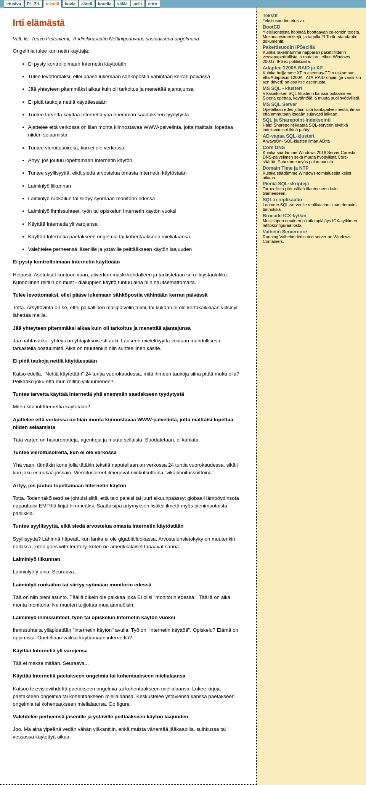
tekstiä (52, 4)
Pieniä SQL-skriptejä (286, 183)
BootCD (272, 27)
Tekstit (270, 15)
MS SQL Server (280, 104)
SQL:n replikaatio (282, 199)
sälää (122, 4)
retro (152, 4)
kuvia (70, 4)
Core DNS (274, 147)
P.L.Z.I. (33, 4)
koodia (104, 4)
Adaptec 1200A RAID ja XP (293, 68)
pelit (137, 4)
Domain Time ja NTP (286, 168)
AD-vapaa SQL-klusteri (288, 136)
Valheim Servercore (285, 231)
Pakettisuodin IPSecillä (289, 47)
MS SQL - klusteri (282, 88)
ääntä (86, 4)
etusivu (13, 4)
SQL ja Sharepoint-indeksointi (297, 120)
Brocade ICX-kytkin (285, 215)
